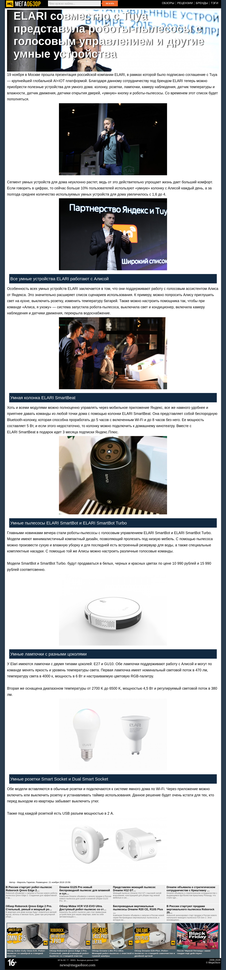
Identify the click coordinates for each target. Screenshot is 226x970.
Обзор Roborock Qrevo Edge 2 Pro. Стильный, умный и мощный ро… (29, 908)
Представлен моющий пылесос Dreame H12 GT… (134, 889)
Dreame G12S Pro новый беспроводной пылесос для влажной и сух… (84, 890)
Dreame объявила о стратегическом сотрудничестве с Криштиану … (191, 889)
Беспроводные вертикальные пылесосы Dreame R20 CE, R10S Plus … (138, 909)
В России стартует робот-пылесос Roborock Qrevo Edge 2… (29, 889)
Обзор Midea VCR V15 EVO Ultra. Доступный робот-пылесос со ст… (82, 908)
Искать (110, 3)
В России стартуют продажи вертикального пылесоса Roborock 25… (190, 909)
